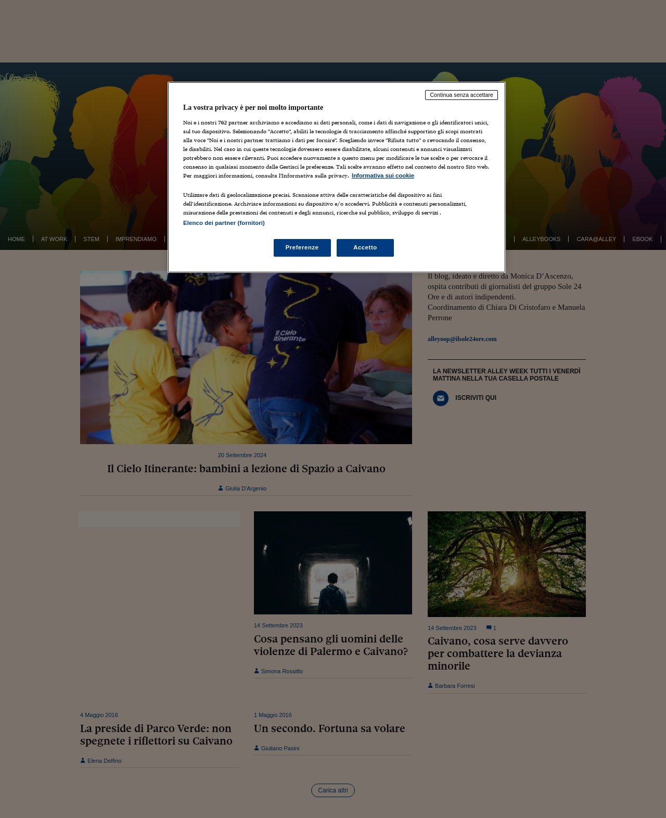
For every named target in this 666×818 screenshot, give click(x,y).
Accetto (365, 247)
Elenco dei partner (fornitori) (224, 223)
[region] (337, 177)
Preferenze (302, 247)
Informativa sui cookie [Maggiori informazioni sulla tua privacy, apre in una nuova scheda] (383, 175)
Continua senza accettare (461, 95)
